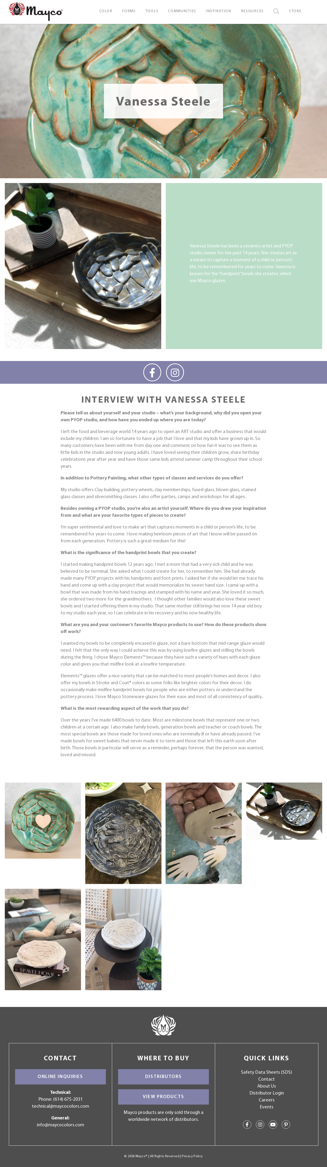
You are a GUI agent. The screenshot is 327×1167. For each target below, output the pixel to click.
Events (266, 1107)
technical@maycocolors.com (60, 1106)
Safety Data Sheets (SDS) (266, 1072)
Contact (266, 1079)
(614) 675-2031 (68, 1099)
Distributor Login (266, 1093)
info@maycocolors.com (60, 1125)
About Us (266, 1086)
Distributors (163, 1076)
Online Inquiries (60, 1076)
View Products (163, 1097)
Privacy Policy (192, 1156)
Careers (267, 1100)
